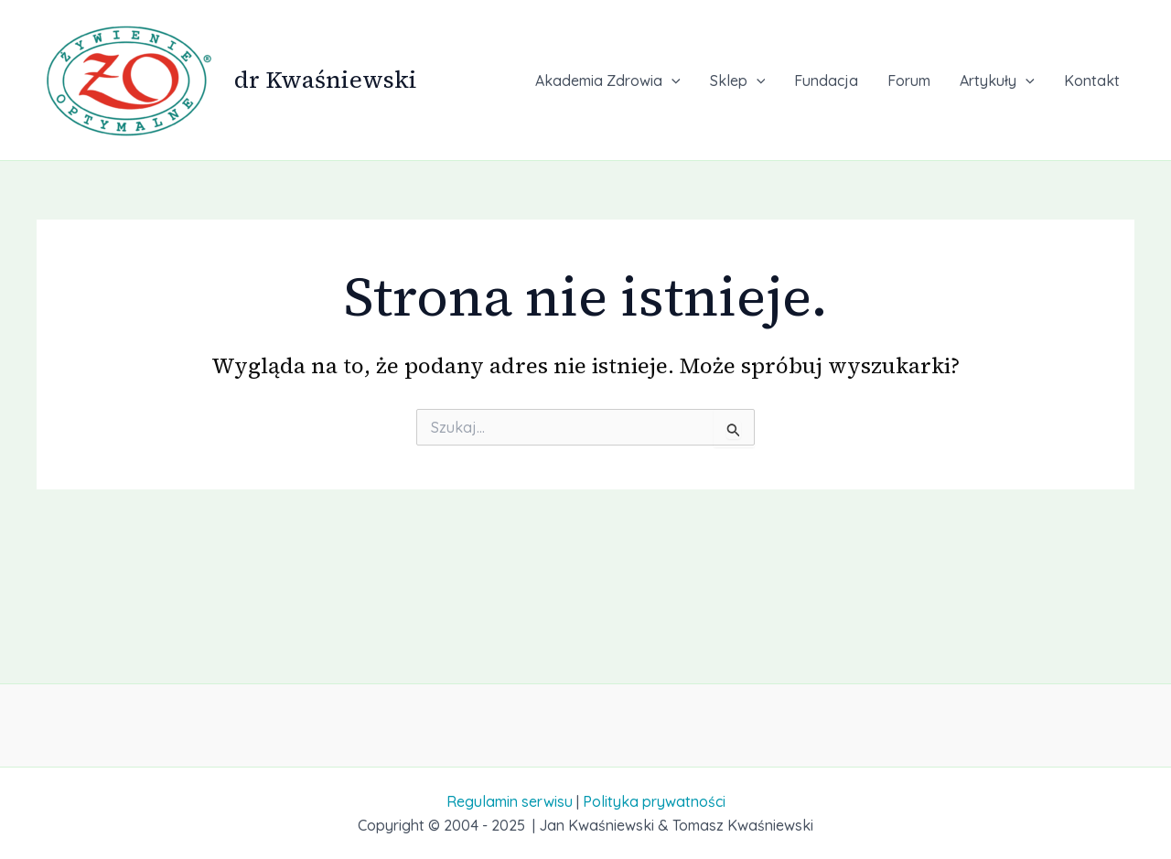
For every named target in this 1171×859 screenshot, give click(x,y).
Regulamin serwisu (509, 801)
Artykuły (997, 80)
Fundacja (826, 80)
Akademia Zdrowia (608, 80)
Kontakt (1092, 80)
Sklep (738, 80)
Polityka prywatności (654, 801)
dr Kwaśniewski (325, 79)
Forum (908, 80)
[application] (671, 80)
